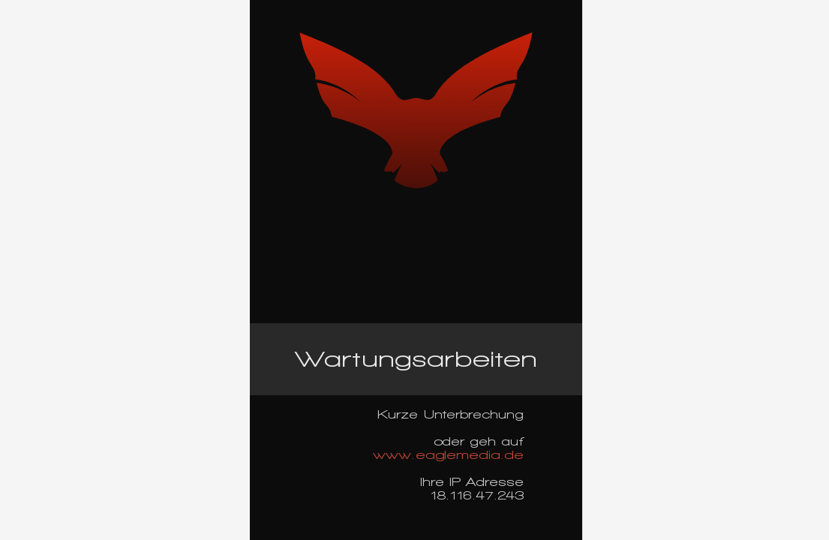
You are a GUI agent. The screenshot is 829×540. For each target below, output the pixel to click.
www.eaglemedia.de (448, 454)
